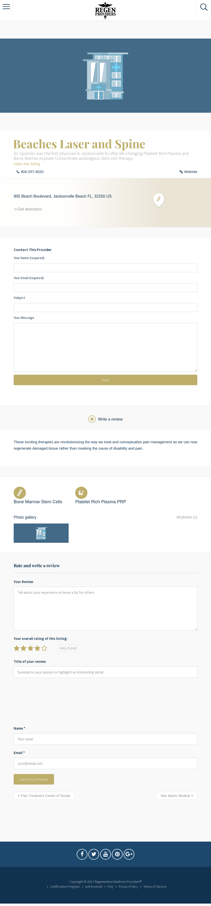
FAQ (110, 886)
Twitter (94, 855)
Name (19, 724)
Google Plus (129, 855)
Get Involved (93, 886)
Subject (105, 303)
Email (19, 749)
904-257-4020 (32, 172)
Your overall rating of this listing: (41, 634)
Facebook (82, 855)
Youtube (105, 855)
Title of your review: (30, 657)
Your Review (23, 577)
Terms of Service (154, 886)
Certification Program (65, 886)
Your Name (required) (105, 264)
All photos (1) (185, 517)
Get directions (30, 209)
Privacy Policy (128, 886)
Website (190, 172)
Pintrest (117, 855)
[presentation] (34, 699)
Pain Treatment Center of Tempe (45, 792)
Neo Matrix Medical (175, 792)
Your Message (105, 343)
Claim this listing (27, 164)
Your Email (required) (105, 284)
